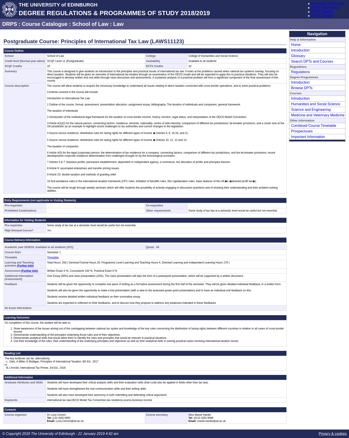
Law (118, 24)
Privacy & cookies (333, 434)
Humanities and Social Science (315, 104)
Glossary (298, 56)
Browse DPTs (301, 88)
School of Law (90, 24)
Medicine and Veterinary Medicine (318, 115)
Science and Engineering (311, 109)
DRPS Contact (322, 15)
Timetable (53, 257)
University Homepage (327, 3)
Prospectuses (302, 131)
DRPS (9, 24)
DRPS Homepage (324, 7)
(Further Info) (25, 265)
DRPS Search (321, 11)
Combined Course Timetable (313, 125)
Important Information (308, 137)
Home (296, 45)
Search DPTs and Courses (312, 61)
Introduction (300, 50)
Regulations (300, 72)
